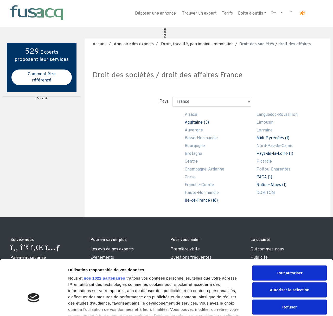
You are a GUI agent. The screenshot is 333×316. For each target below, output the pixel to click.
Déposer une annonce (155, 13)
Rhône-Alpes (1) (271, 185)
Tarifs (227, 13)
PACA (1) (264, 177)
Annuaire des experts (133, 44)
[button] (302, 13)
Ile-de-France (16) (201, 200)
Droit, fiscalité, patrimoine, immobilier (196, 44)
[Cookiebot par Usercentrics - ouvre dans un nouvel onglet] (33, 306)
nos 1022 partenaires (104, 241)
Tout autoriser (290, 236)
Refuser (289, 270)
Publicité (165, 33)
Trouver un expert (199, 13)
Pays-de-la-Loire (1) (275, 153)
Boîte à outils (250, 13)
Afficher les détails (286, 306)
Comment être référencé (42, 77)
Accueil (100, 44)
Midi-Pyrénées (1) (273, 138)
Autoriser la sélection (290, 253)
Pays (163, 101)
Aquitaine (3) (197, 122)
